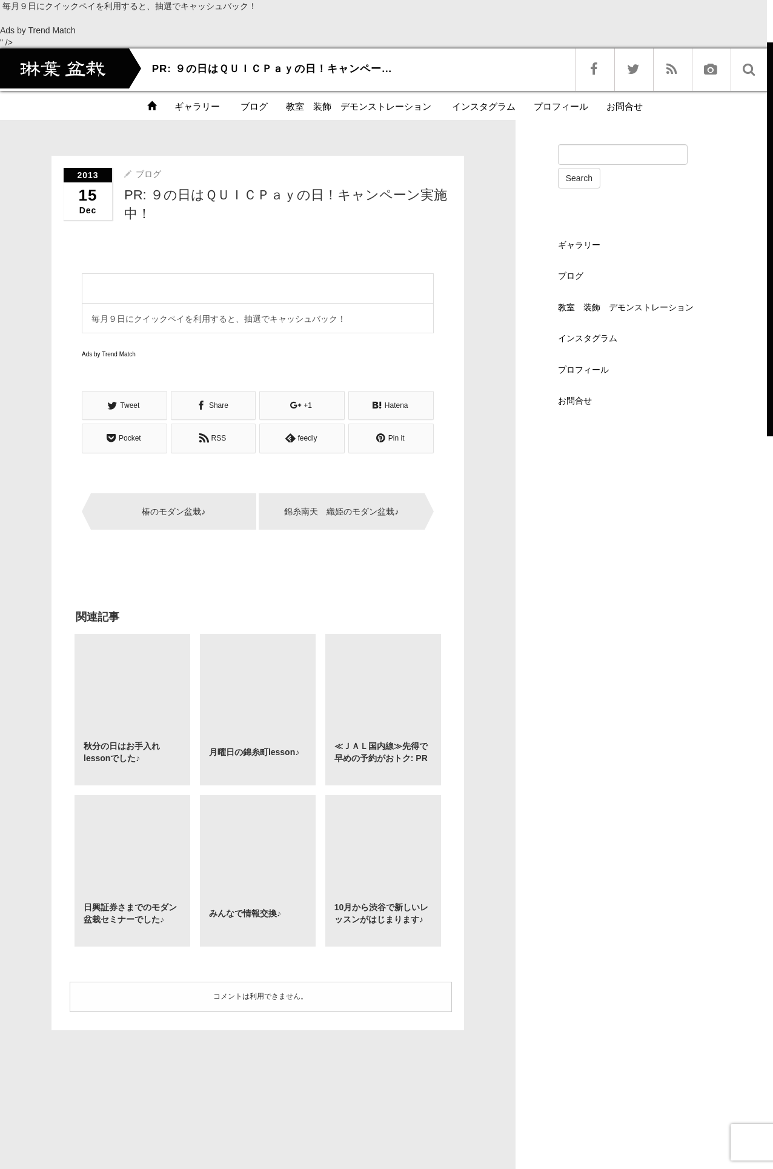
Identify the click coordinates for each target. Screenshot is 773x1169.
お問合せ (624, 106)
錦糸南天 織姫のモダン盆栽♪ (341, 511)
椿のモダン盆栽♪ (173, 511)
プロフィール (561, 106)
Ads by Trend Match (38, 30)
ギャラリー (197, 106)
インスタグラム (483, 106)
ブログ (253, 106)
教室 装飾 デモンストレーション (358, 106)
